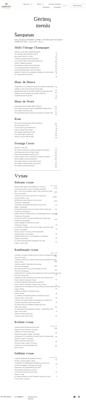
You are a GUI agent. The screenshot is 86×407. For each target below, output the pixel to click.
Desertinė (46, 7)
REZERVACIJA (77, 5)
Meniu (39, 4)
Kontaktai (57, 7)
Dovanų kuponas (55, 4)
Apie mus (26, 4)
